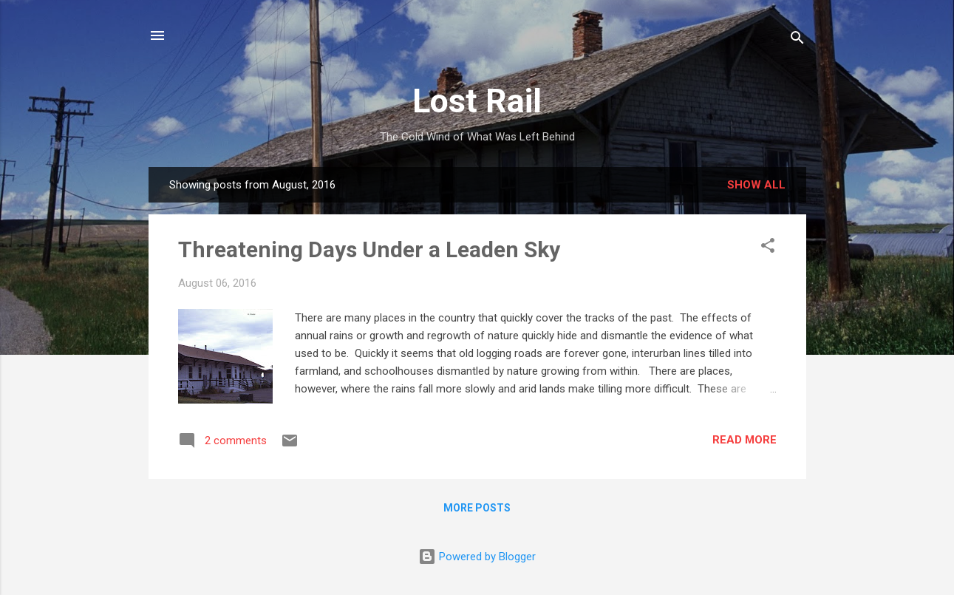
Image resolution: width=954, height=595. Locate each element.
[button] (768, 248)
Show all (756, 184)
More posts (477, 508)
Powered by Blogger (477, 556)
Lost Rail (477, 100)
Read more (744, 439)
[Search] (797, 40)
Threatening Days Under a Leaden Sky (369, 249)
